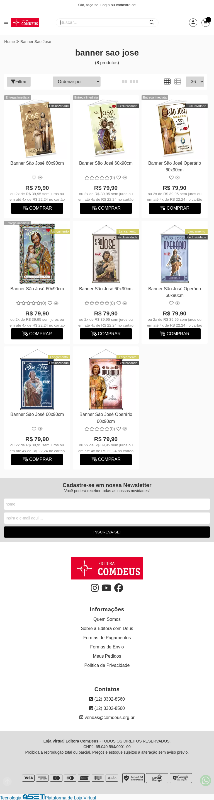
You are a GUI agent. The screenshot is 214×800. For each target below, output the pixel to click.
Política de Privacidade (107, 664)
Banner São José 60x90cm (37, 163)
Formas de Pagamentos (107, 637)
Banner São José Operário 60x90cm (174, 166)
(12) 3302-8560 (107, 698)
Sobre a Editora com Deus (107, 628)
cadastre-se (126, 5)
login (106, 5)
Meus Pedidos (107, 655)
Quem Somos (107, 618)
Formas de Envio (107, 646)
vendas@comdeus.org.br (106, 717)
